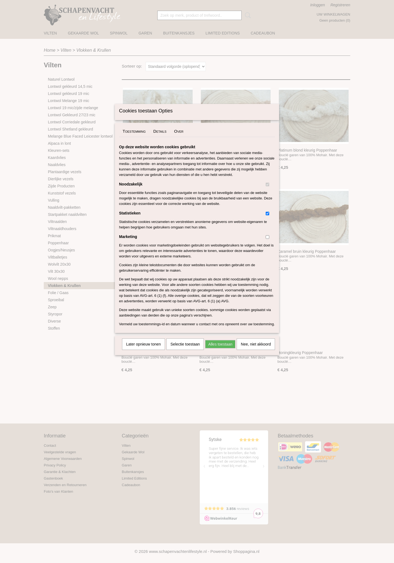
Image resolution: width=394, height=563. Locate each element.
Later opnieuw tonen (143, 351)
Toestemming (134, 138)
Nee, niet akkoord (256, 351)
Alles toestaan (220, 351)
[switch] (267, 191)
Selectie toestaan (185, 351)
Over (178, 138)
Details (159, 138)
